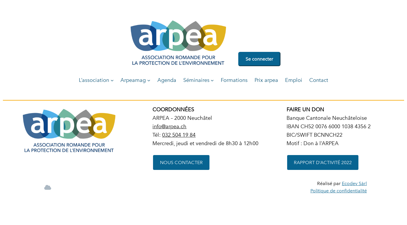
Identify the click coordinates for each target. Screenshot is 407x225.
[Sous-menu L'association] (112, 80)
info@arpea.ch (169, 126)
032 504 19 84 (178, 135)
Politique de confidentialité (338, 191)
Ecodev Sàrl (354, 183)
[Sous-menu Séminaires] (212, 80)
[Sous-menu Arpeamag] (148, 80)
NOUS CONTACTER (181, 162)
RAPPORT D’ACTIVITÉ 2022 (323, 162)
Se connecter (259, 59)
